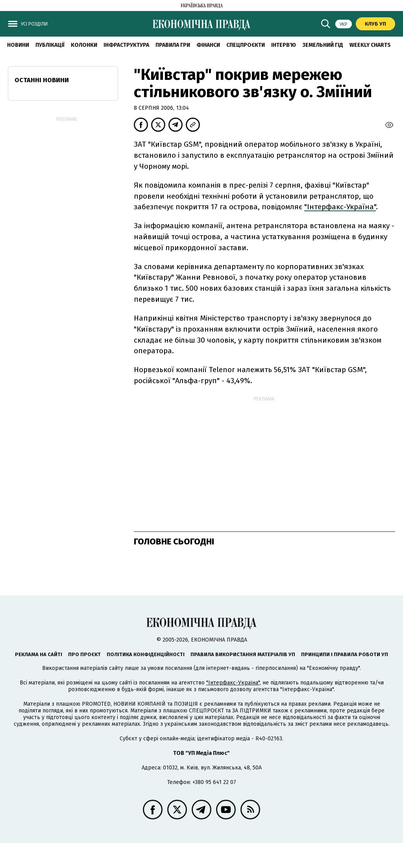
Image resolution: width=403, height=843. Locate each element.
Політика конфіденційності (146, 654)
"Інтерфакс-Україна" (340, 206)
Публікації (50, 45)
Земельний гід (322, 45)
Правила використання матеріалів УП (242, 654)
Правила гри (172, 45)
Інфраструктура (126, 45)
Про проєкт (84, 654)
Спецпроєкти (245, 45)
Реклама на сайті (38, 654)
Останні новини (42, 80)
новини (18, 45)
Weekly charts (370, 45)
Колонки (84, 45)
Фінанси (208, 45)
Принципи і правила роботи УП (344, 654)
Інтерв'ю (283, 45)
